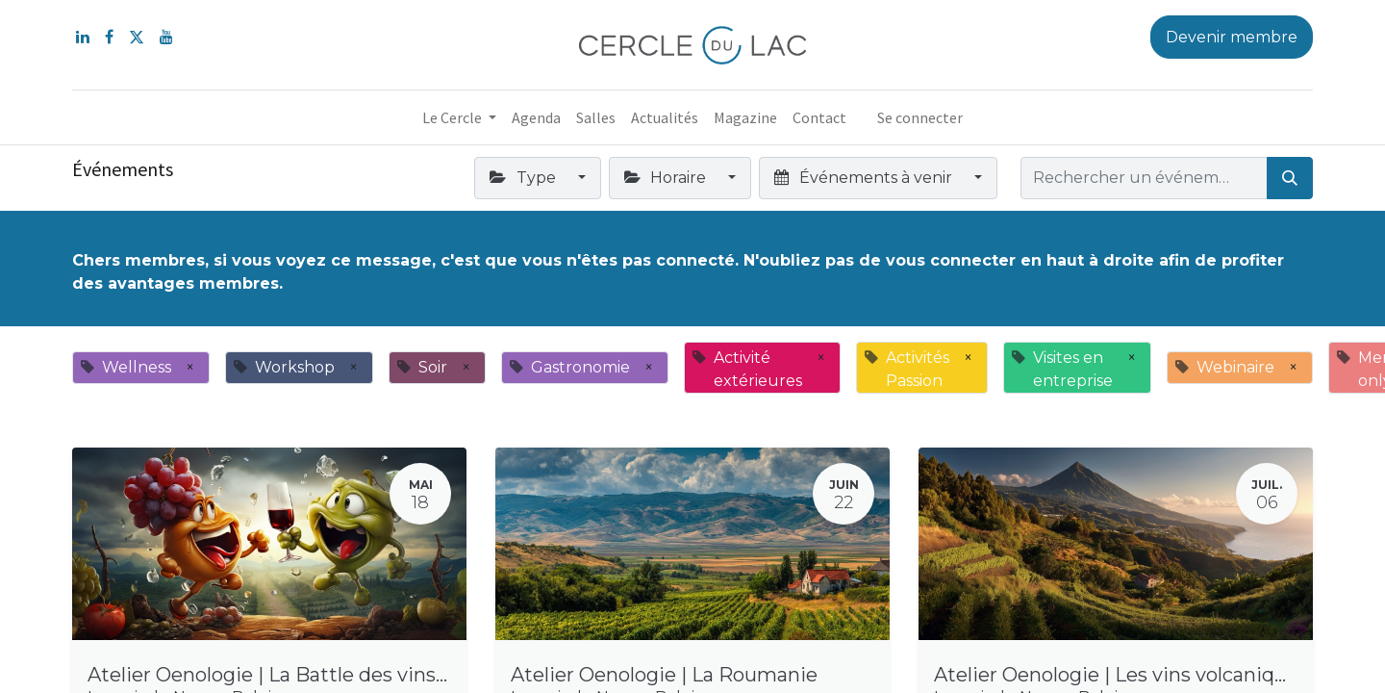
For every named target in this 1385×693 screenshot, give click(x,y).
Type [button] (524, 177)
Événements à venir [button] (864, 177)
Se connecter (920, 117)
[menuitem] (536, 117)
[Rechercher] (1290, 178)
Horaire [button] (667, 177)
